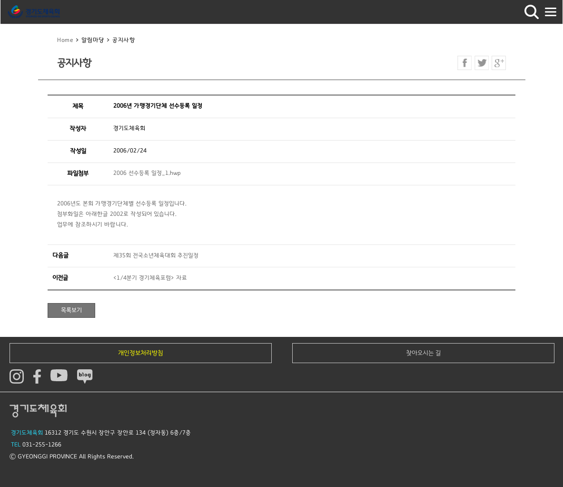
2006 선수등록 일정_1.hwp (147, 173)
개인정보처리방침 (140, 353)
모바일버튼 (551, 12)
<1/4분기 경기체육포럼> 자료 (150, 278)
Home (65, 40)
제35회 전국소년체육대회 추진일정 (155, 256)
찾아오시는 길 (423, 353)
